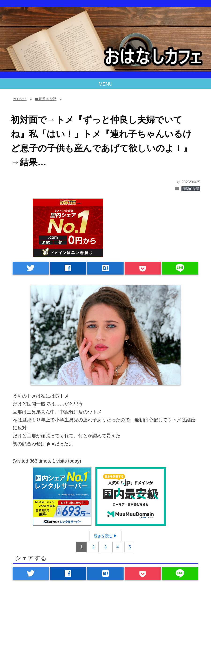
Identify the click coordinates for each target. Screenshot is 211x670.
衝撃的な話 (191, 189)
